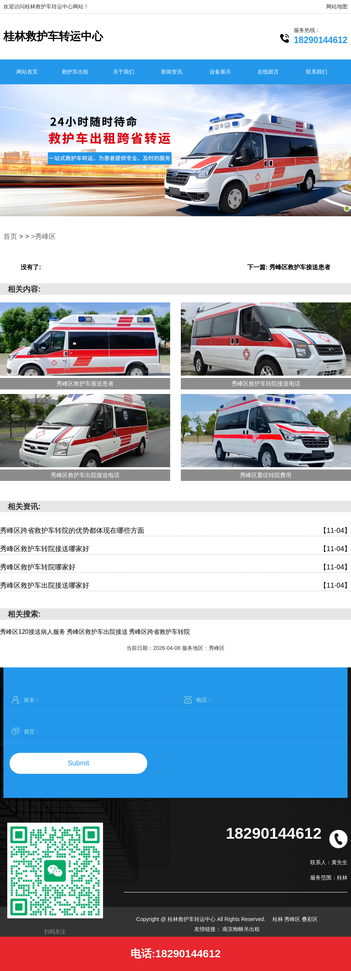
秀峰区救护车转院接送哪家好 (175, 549)
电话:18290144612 (175, 954)
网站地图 (337, 6)
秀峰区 (293, 919)
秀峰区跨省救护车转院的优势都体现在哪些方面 (175, 531)
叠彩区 (310, 919)
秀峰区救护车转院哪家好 (175, 567)
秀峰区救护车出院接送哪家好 (175, 585)
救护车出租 (75, 72)
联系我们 (316, 72)
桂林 (278, 919)
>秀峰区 (43, 236)
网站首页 (27, 72)
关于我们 (123, 72)
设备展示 (220, 72)
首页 (10, 236)
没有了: (31, 267)
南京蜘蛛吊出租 (241, 929)
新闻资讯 (171, 72)
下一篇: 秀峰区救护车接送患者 (288, 267)
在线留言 (268, 72)
